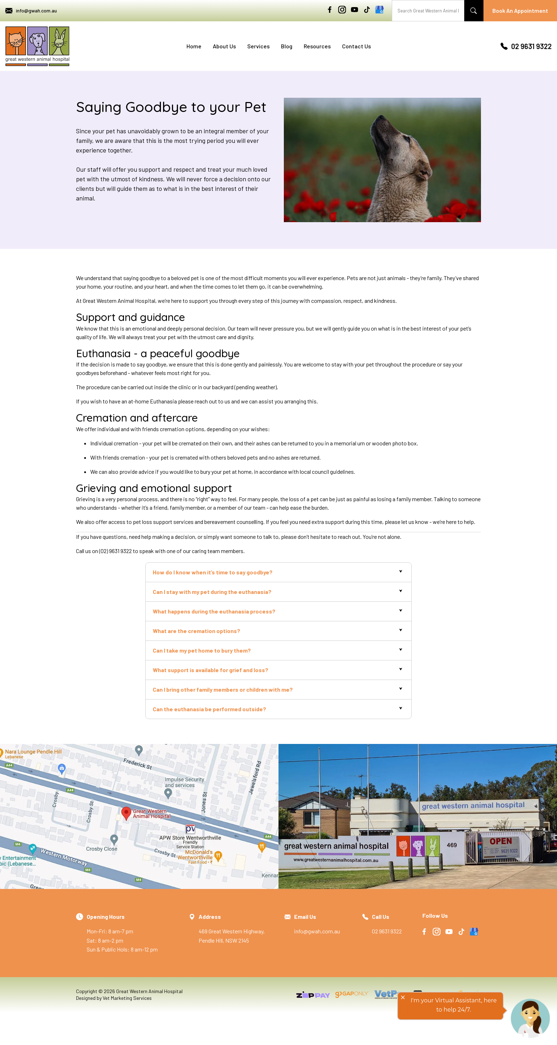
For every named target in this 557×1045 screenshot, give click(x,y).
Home (193, 46)
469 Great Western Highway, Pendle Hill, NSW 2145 (236, 927)
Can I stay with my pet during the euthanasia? (212, 591)
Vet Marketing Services (127, 998)
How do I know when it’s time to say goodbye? (212, 572)
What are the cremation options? (196, 630)
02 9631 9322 (526, 46)
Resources (317, 46)
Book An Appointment (520, 10)
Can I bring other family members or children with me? (223, 689)
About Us (224, 46)
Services (258, 46)
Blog (286, 46)
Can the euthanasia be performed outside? (209, 709)
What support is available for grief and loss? (210, 669)
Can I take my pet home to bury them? (202, 650)
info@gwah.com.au (31, 10)
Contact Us (356, 46)
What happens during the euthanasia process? (214, 611)
